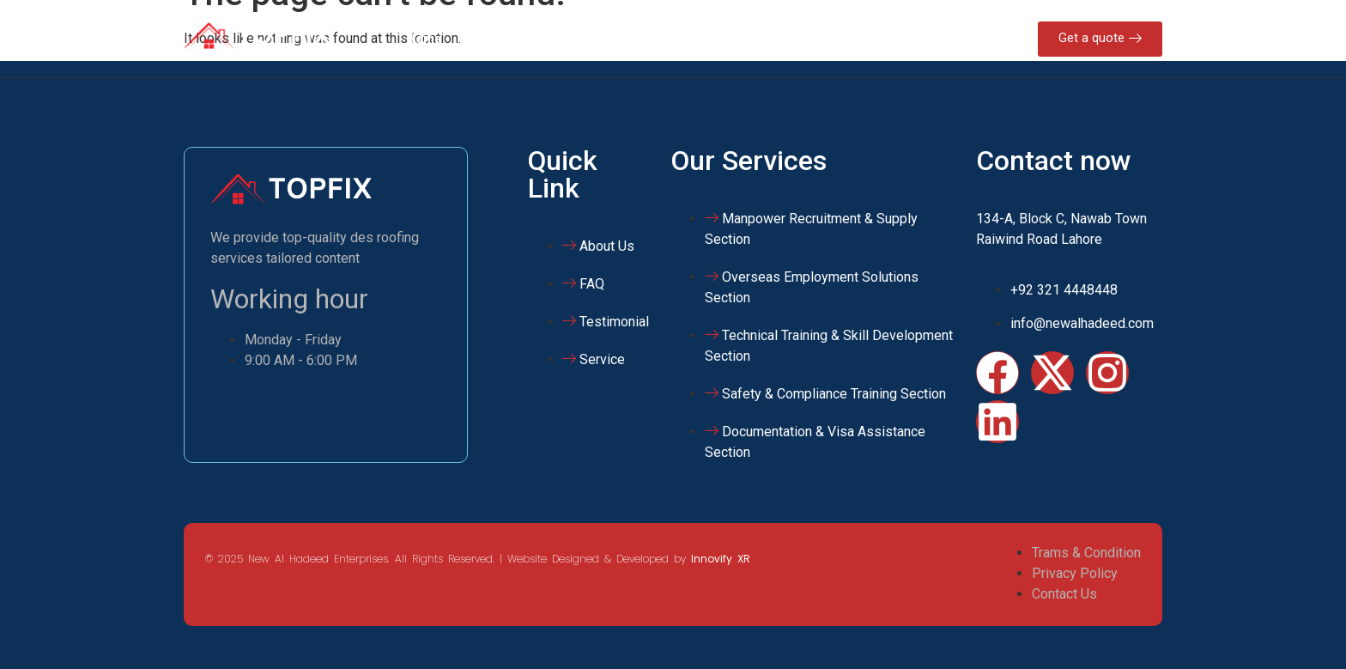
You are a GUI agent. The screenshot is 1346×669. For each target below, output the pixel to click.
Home (424, 38)
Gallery (746, 38)
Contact (818, 38)
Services (557, 38)
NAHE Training (654, 38)
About (486, 38)
